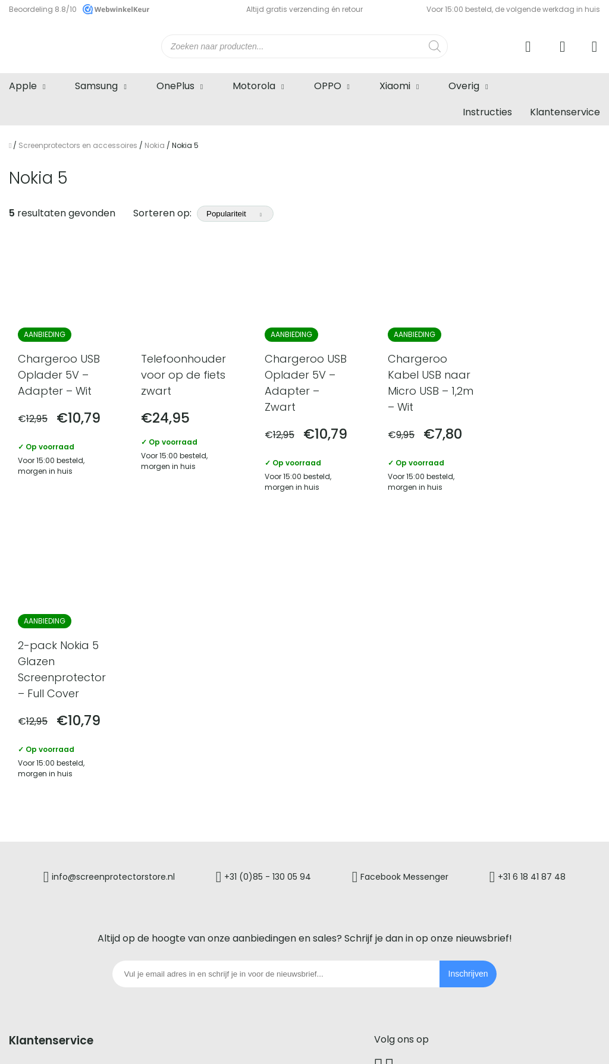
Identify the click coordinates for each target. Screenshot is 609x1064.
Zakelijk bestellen (223, 843)
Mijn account (212, 822)
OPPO (327, 86)
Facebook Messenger (405, 589)
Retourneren (212, 781)
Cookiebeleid (383, 1039)
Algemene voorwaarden (246, 1039)
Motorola (254, 86)
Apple (23, 86)
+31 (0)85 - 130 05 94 (267, 589)
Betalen (27, 843)
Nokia (155, 145)
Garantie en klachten (232, 801)
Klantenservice (565, 112)
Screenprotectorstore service (79, 781)
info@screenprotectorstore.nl (113, 589)
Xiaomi (394, 86)
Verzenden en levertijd (61, 864)
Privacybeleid (325, 1039)
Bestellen (30, 822)
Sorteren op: (203, 213)
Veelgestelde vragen (57, 801)
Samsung (96, 86)
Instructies (487, 112)
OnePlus (175, 86)
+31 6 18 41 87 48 (532, 589)
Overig (463, 86)
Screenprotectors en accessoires (77, 145)
